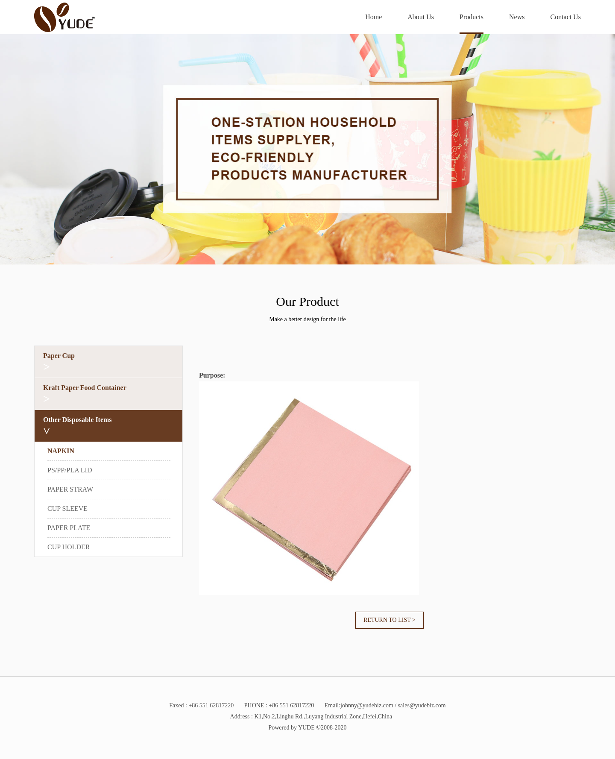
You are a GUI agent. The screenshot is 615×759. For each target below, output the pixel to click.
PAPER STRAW (70, 489)
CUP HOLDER (68, 547)
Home (373, 17)
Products (471, 17)
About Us (420, 17)
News (516, 17)
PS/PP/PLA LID (69, 470)
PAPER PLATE (68, 527)
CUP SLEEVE (67, 508)
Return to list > (389, 620)
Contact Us (565, 17)
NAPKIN (60, 450)
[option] (307, 149)
